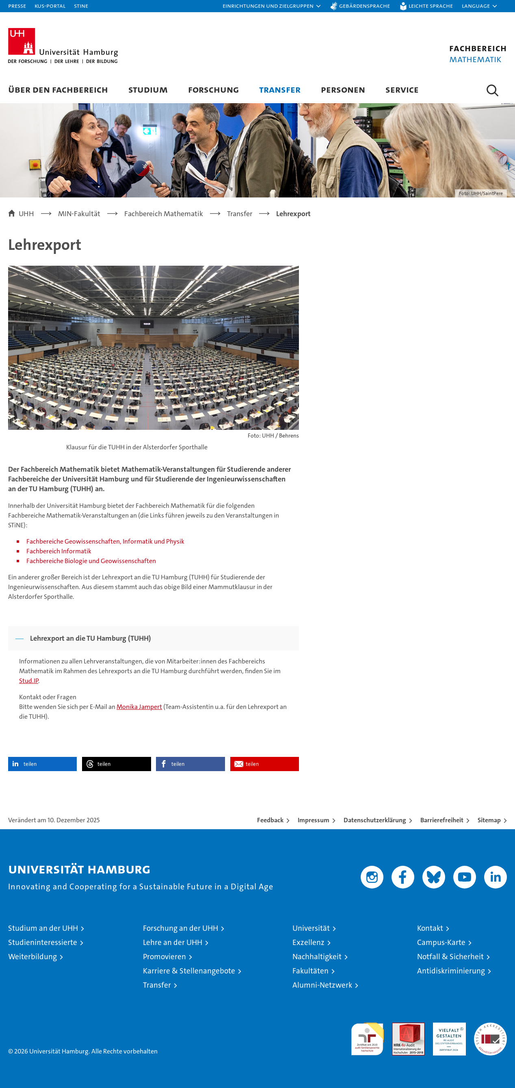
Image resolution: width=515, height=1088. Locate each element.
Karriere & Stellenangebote (189, 971)
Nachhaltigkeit (317, 956)
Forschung (213, 89)
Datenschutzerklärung (375, 820)
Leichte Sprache (431, 5)
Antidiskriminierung (451, 971)
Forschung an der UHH (180, 928)
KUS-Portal (50, 5)
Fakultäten (310, 971)
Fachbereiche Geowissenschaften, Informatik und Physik (105, 541)
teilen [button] (30, 764)
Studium (148, 89)
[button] (272, 6)
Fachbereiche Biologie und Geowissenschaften (91, 561)
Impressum (313, 820)
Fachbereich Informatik (58, 551)
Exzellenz (308, 942)
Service (402, 89)
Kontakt (430, 928)
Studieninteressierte (42, 942)
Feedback (270, 820)
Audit (399, 1027)
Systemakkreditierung (490, 1027)
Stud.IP (28, 680)
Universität (311, 928)
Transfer (280, 89)
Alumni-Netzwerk (322, 985)
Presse (17, 5)
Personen (343, 89)
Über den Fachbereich (58, 89)
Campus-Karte (441, 942)
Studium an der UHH (43, 928)
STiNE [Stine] (81, 5)
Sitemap (489, 820)
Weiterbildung (32, 956)
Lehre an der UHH (172, 942)
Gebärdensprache (364, 5)
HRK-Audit (447, 1027)
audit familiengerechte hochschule (367, 1035)
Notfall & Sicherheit (450, 956)
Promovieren (164, 956)
